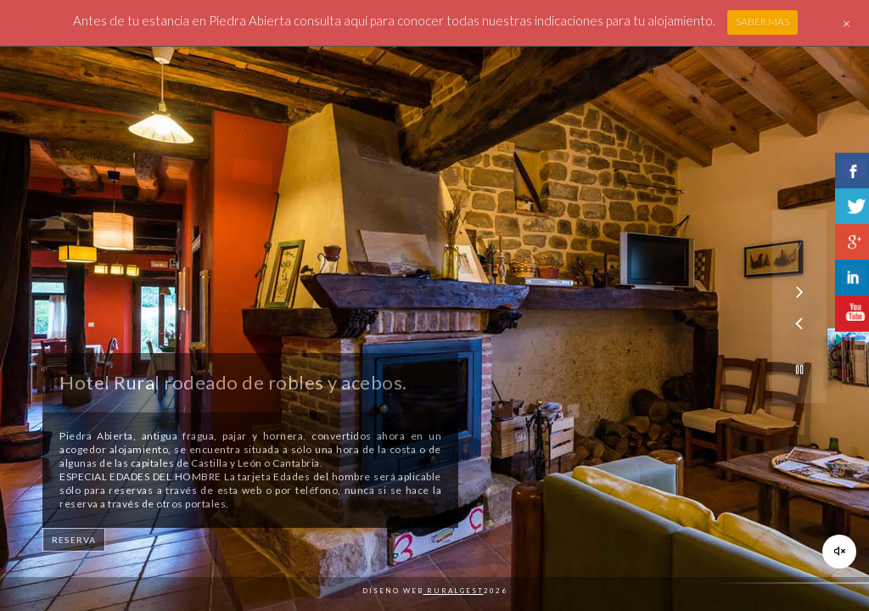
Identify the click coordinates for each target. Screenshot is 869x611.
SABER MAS (762, 21)
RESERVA (74, 540)
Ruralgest (453, 590)
